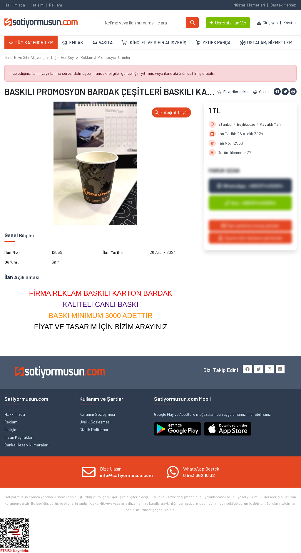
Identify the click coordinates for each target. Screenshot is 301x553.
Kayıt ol (290, 22)
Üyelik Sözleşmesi (95, 421)
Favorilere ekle (232, 91)
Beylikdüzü (246, 124)
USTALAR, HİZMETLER (266, 42)
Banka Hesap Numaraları (26, 444)
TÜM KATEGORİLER (31, 42)
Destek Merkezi (283, 4)
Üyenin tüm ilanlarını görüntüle (250, 238)
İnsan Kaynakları (19, 437)
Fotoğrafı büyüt (171, 112)
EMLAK (72, 42)
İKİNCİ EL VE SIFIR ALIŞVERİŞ (154, 42)
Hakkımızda (14, 4)
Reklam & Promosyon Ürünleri (106, 57)
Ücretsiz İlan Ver (228, 22)
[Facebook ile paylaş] (277, 91)
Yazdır (261, 91)
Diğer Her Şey (62, 57)
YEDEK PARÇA (213, 42)
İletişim (37, 4)
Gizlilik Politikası (93, 429)
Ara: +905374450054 (250, 203)
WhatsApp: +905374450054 (250, 185)
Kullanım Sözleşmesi (97, 414)
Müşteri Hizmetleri (249, 4)
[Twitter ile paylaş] (285, 91)
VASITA (103, 42)
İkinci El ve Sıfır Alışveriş (24, 57)
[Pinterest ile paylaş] (293, 91)
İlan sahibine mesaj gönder (250, 225)
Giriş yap (270, 22)
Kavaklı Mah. (271, 124)
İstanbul (225, 124)
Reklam (55, 4)
